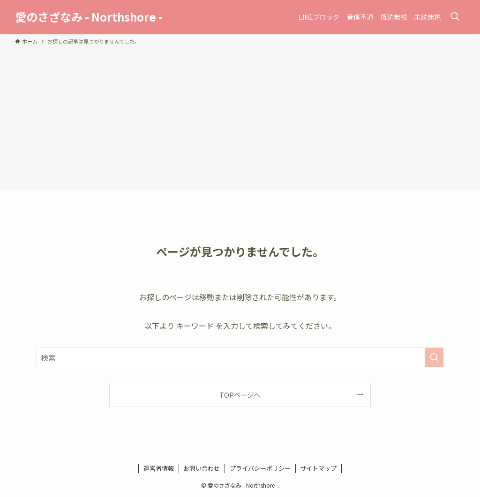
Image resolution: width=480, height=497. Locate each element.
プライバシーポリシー (260, 468)
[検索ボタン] (454, 17)
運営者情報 (158, 468)
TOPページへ (239, 395)
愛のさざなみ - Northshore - (89, 16)
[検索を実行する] (434, 357)
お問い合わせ (201, 468)
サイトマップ (318, 468)
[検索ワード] (240, 357)
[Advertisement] (240, 116)
